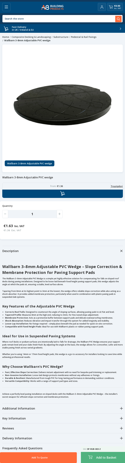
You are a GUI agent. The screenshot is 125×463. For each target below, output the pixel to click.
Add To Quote (32, 457)
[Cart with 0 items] (115, 7)
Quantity (7, 205)
